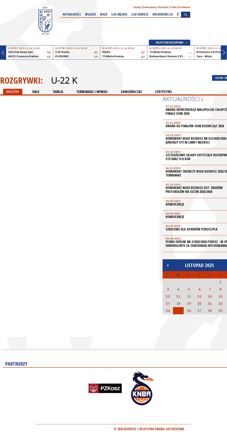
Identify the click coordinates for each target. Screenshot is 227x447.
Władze (90, 14)
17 (168, 303)
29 (220, 310)
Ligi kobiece (139, 14)
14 (210, 296)
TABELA (58, 91)
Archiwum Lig (163, 14)
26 (189, 310)
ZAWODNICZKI (131, 91)
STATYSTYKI (163, 91)
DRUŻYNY (12, 91)
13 (199, 296)
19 (189, 303)
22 (220, 303)
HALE (35, 91)
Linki (173, 7)
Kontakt (163, 7)
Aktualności (72, 14)
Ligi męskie (119, 14)
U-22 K (64, 80)
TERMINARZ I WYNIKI (92, 91)
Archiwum (184, 7)
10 (168, 296)
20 (199, 303)
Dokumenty (149, 7)
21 (210, 303)
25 (178, 310)
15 (220, 296)
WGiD (103, 14)
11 (178, 296)
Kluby (137, 7)
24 (168, 310)
